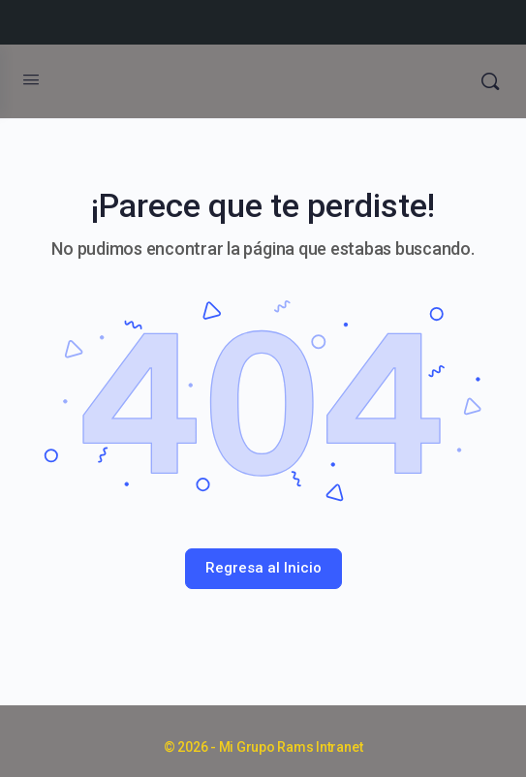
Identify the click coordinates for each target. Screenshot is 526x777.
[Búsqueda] (490, 81)
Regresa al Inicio (263, 567)
